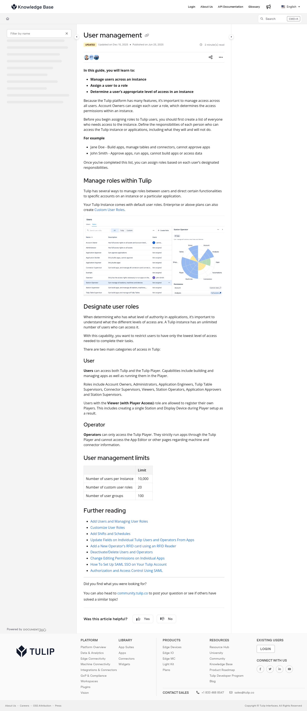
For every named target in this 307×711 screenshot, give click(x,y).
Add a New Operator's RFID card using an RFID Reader (133, 546)
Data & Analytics (92, 653)
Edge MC (169, 658)
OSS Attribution (42, 705)
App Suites (126, 647)
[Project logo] (32, 7)
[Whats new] (268, 6)
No (166, 619)
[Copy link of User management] (146, 35)
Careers (24, 705)
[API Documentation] (230, 7)
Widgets (124, 664)
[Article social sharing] (210, 57)
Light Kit (168, 664)
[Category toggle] (76, 36)
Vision (85, 692)
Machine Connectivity (95, 664)
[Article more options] (220, 57)
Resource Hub (219, 647)
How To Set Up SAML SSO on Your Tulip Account (128, 564)
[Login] (191, 7)
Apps (122, 653)
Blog (213, 681)
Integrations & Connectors (99, 670)
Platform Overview (93, 647)
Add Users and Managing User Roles (119, 521)
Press (58, 705)
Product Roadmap (222, 670)
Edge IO (168, 653)
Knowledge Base (221, 664)
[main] (154, 328)
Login (265, 649)
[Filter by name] (39, 33)
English (288, 6)
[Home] (7, 19)
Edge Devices (172, 647)
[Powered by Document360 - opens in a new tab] (26, 629)
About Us (10, 705)
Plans (166, 670)
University (216, 653)
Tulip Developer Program (226, 675)
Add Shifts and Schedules (110, 533)
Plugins (85, 687)
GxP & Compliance (94, 675)
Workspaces (89, 681)
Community (217, 658)
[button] (280, 18)
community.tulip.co (132, 593)
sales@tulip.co (241, 692)
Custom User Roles (109, 209)
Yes (143, 619)
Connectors (127, 658)
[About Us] (206, 7)
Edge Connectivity (93, 658)
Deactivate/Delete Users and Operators (121, 552)
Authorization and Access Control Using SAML (126, 570)
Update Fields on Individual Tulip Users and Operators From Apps (142, 540)
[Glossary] (254, 7)
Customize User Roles (107, 527)
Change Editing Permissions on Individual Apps (127, 558)
